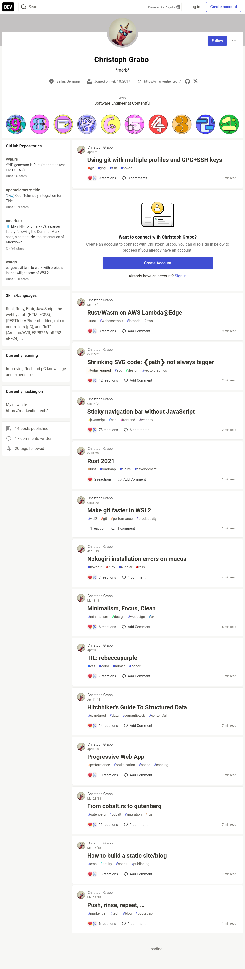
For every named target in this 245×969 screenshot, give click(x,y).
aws (148, 321)
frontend (127, 419)
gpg (102, 168)
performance (122, 518)
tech (114, 913)
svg (118, 370)
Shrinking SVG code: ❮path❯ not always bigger (150, 362)
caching (161, 765)
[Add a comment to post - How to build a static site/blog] (103, 874)
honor (135, 666)
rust (92, 321)
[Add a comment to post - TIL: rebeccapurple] (102, 676)
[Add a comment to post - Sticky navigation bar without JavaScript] (103, 429)
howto (126, 168)
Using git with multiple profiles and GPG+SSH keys (154, 159)
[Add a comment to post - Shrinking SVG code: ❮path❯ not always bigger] (103, 380)
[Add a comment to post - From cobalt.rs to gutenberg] (103, 824)
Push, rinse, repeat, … (115, 905)
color (104, 666)
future (125, 469)
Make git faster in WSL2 (119, 510)
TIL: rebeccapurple (112, 657)
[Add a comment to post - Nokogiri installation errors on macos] (102, 577)
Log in (194, 6)
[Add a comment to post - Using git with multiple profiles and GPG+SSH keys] (102, 178)
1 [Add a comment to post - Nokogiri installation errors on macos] (133, 577)
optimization (124, 765)
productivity (146, 518)
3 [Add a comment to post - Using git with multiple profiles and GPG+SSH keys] (134, 178)
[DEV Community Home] (8, 7)
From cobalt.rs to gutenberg (124, 806)
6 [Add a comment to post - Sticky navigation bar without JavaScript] (136, 430)
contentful (158, 715)
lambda (133, 321)
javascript (96, 419)
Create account (223, 6)
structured (97, 715)
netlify (106, 864)
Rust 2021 (100, 461)
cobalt (115, 814)
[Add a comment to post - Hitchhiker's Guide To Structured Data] (103, 725)
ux (151, 616)
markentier (97, 913)
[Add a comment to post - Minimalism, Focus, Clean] (102, 626)
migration (133, 814)
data (114, 715)
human (119, 666)
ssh (113, 168)
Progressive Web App (115, 756)
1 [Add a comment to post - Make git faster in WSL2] (122, 528)
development (145, 469)
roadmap (108, 469)
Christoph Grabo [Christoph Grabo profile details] (100, 147)
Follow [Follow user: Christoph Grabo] (217, 40)
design (132, 370)
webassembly (111, 321)
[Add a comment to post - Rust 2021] (100, 479)
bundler (125, 567)
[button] (16, 124)
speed (144, 765)
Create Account (157, 263)
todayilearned (99, 370)
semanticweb (133, 715)
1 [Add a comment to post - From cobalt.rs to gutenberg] (135, 825)
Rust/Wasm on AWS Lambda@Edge (134, 312)
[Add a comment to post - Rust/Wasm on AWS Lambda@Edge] (102, 331)
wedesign (136, 616)
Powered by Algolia (164, 7)
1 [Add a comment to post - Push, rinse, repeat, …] (133, 924)
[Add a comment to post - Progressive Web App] (103, 775)
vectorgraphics (154, 370)
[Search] (24, 7)
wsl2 (92, 518)
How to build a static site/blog (127, 855)
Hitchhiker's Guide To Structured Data (137, 707)
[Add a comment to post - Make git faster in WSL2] (96, 528)
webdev (146, 419)
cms (92, 864)
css (112, 419)
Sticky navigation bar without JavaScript (141, 411)
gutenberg (97, 814)
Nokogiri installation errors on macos (136, 558)
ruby (110, 567)
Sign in (180, 276)
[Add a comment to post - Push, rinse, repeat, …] (102, 923)
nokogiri (95, 567)
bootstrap (144, 913)
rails (140, 567)
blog (127, 913)
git (91, 168)
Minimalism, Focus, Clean (121, 608)
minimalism (98, 616)
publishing (140, 864)
